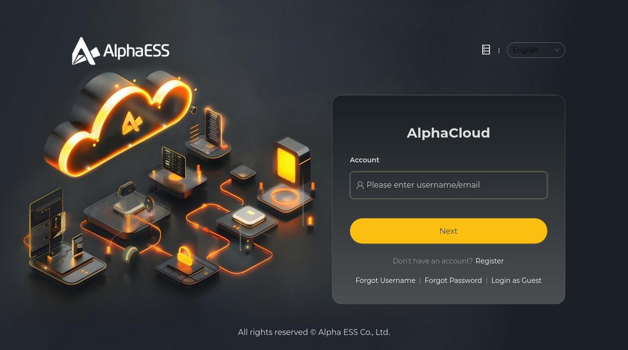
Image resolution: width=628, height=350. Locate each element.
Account (365, 160)
